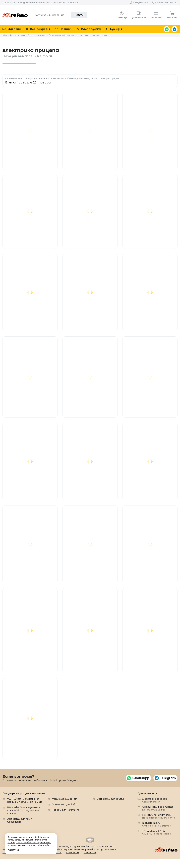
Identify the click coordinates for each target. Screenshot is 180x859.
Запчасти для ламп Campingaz (19, 820)
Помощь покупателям (158, 816)
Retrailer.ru (90, 840)
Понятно (13, 850)
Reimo (15, 15)
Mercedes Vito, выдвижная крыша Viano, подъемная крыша (23, 810)
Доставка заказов (154, 800)
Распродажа (89, 29)
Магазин (12, 29)
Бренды (114, 29)
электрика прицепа (110, 78)
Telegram (174, 29)
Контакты (72, 852)
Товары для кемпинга (36, 78)
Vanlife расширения (64, 798)
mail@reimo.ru (141, 2)
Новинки (63, 29)
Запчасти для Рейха (65, 804)
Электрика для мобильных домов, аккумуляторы (73, 78)
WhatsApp (167, 29)
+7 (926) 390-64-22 (166, 2)
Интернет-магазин (13, 78)
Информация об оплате (157, 808)
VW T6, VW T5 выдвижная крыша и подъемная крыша (24, 800)
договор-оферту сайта (39, 845)
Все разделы (38, 29)
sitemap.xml (90, 852)
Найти (79, 14)
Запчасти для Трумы (110, 798)
